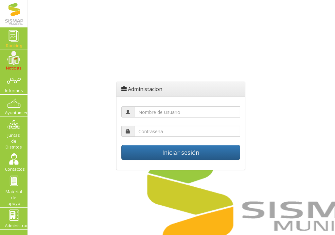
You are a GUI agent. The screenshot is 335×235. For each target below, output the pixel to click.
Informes (14, 83)
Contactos (15, 162)
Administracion (16, 218)
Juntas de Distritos (14, 133)
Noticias (14, 61)
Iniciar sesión (180, 152)
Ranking (17, 38)
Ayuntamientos (16, 106)
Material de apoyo (14, 190)
